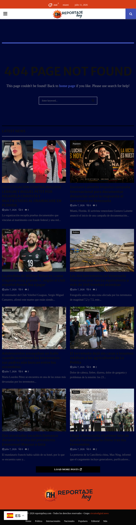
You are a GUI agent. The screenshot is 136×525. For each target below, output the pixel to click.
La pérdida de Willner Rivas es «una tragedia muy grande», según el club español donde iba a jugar (33, 280)
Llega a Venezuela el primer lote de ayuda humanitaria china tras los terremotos (99, 440)
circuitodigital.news (99, 513)
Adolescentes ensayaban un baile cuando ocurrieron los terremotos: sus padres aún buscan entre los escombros (31, 360)
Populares (76, 144)
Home (28, 521)
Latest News (14, 131)
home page (67, 86)
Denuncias (9, 144)
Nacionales (69, 521)
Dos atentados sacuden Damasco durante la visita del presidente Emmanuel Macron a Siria (30, 440)
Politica (8, 232)
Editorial (95, 521)
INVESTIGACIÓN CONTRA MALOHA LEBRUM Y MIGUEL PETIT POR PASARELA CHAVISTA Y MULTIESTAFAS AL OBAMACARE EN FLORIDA (31, 196)
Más (105, 521)
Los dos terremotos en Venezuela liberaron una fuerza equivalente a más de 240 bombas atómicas (99, 280)
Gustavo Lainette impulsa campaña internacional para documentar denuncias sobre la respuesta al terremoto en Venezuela (100, 194)
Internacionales (53, 521)
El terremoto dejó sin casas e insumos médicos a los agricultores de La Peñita (102, 358)
